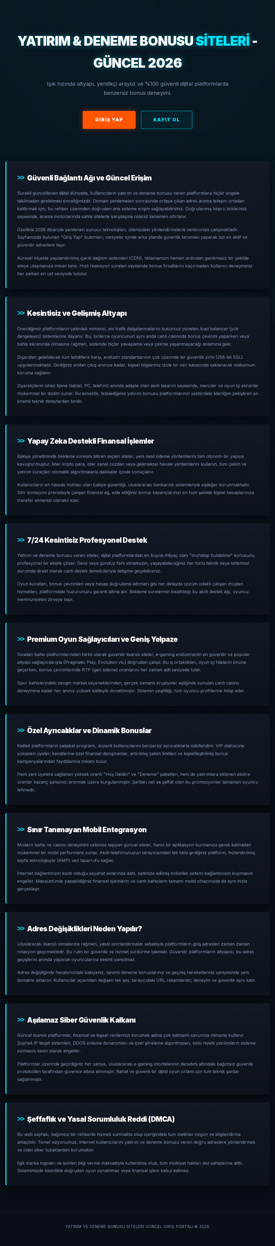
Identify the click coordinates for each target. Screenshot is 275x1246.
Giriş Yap (109, 119)
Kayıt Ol (166, 119)
